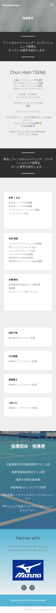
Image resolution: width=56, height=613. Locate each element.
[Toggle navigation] (52, 4)
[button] (24, 587)
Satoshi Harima (15, 5)
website (30, 610)
